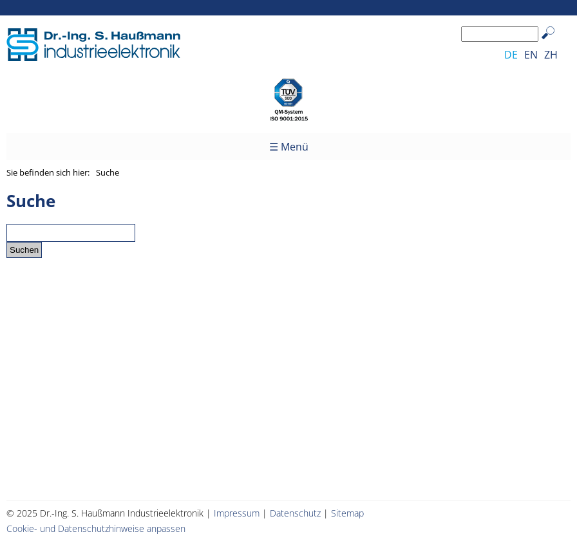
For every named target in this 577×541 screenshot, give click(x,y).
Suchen (554, 42)
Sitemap (347, 513)
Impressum (237, 513)
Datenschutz (295, 513)
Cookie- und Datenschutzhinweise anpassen (95, 528)
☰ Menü (288, 147)
